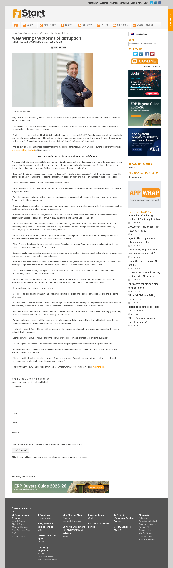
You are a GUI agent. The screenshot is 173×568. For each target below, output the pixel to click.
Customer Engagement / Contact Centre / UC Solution (74, 530)
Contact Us (124, 3)
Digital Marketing (96, 515)
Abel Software (18, 521)
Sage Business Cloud (21, 530)
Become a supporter (148, 524)
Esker (40, 530)
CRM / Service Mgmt (72, 515)
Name (14, 413)
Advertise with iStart (148, 521)
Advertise (114, 3)
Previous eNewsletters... (152, 67)
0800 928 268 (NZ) (147, 536)
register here (98, 367)
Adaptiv (41, 553)
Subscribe (104, 3)
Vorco (65, 536)
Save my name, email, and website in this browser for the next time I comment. (47, 444)
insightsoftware (44, 518)
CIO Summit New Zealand (23, 150)
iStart (90, 518)
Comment (16, 387)
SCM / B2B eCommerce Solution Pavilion (124, 518)
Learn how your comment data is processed (67, 457)
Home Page (17, 33)
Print (54, 48)
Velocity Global (18, 536)
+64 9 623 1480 (146, 533)
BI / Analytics (43, 515)
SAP (14, 533)
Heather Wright (55, 42)
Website (15, 432)
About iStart (93, 3)
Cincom (41, 542)
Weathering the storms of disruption (56, 33)
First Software (18, 524)
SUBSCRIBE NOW (170, 19)
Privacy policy (145, 530)
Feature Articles (31, 33)
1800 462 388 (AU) (147, 539)
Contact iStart (145, 527)
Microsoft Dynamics (21, 527)
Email (62, 48)
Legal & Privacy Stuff (139, 3)
